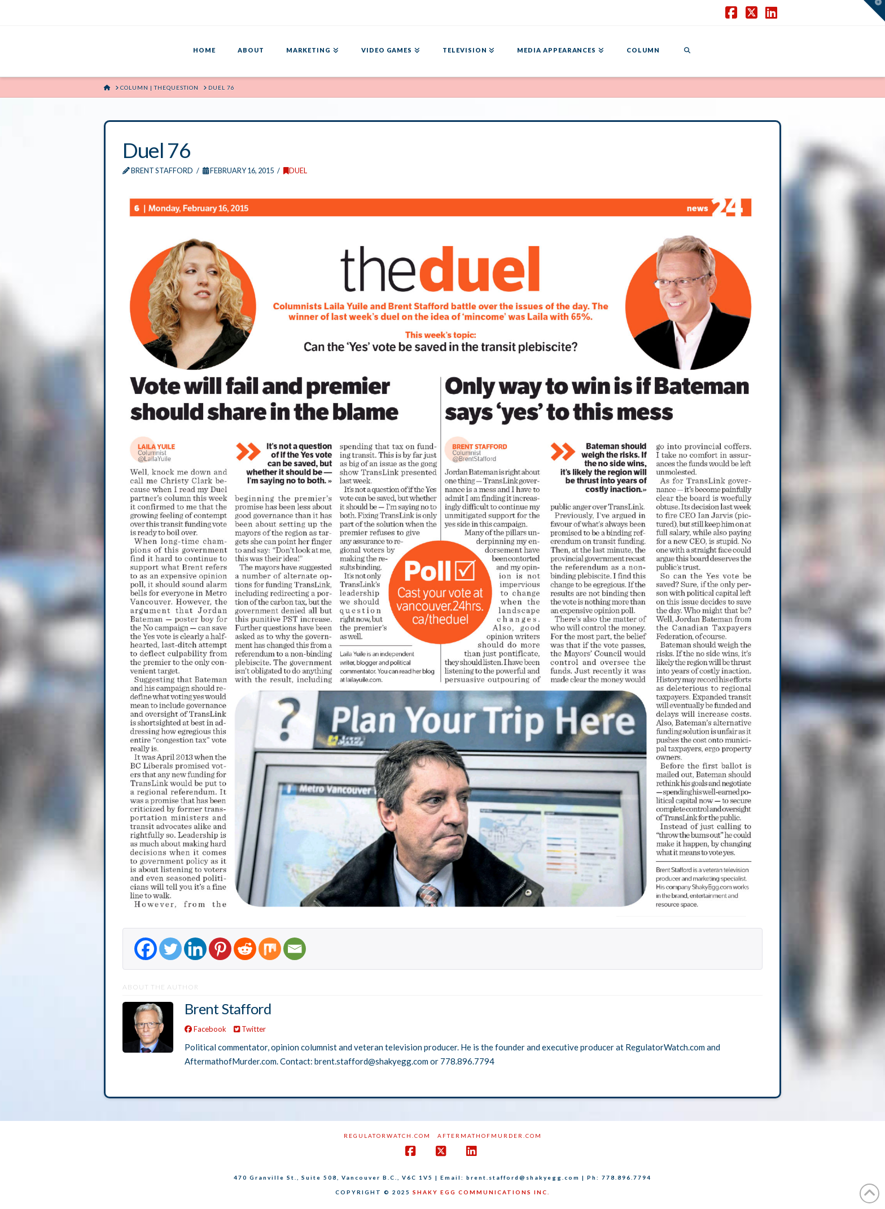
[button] (874, 10)
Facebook (205, 1028)
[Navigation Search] (687, 51)
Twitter (250, 1028)
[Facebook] (145, 949)
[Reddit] (245, 949)
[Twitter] (170, 949)
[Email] (294, 949)
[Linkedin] (195, 949)
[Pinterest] (220, 949)
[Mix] (270, 949)
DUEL (295, 170)
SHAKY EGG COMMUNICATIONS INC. (481, 1192)
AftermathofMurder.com (489, 1135)
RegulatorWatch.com (387, 1135)
